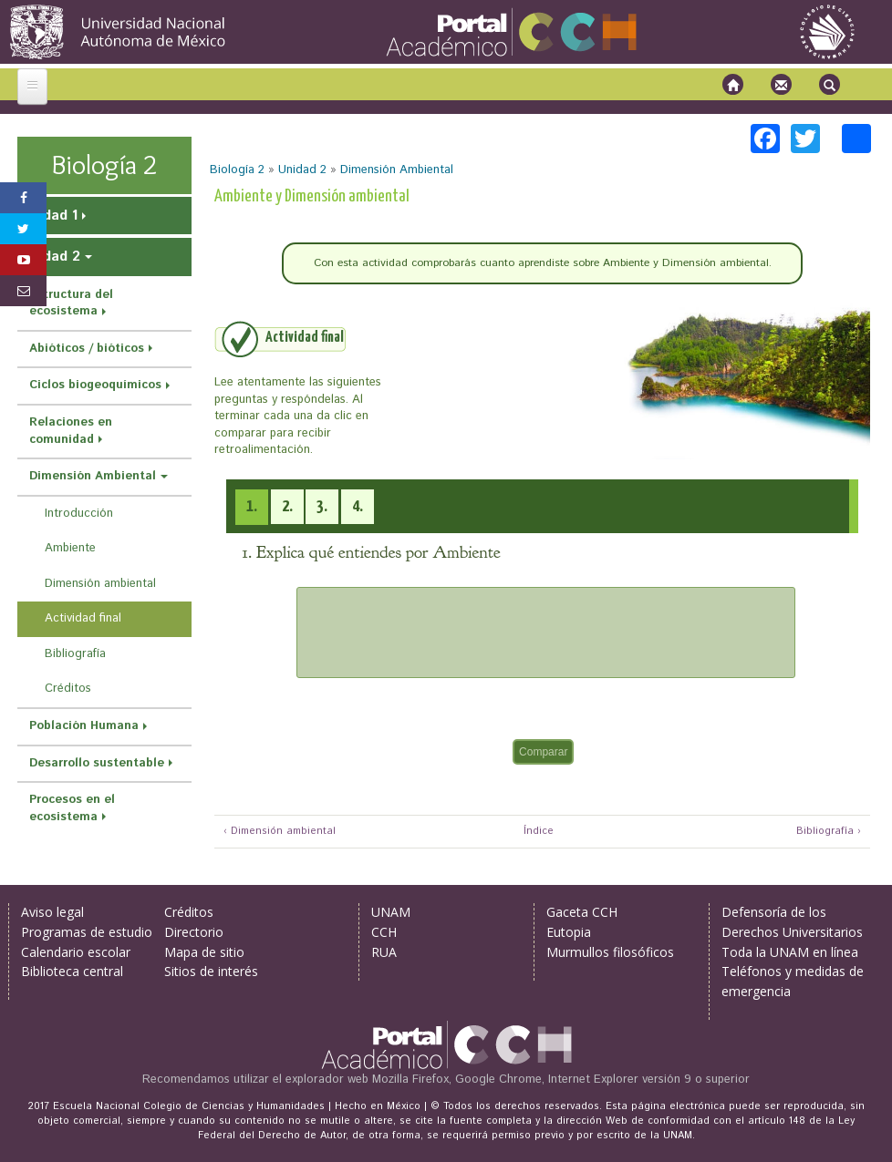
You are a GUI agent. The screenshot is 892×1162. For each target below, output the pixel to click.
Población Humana (84, 726)
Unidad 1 (50, 215)
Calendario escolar (75, 952)
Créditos (68, 688)
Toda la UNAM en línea (789, 952)
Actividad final (83, 618)
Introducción (79, 513)
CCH (384, 932)
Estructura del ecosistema (71, 303)
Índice (536, 831)
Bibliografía (75, 654)
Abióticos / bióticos (86, 348)
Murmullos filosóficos (610, 952)
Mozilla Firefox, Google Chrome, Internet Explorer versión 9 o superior (561, 1079)
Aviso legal (52, 911)
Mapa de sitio (204, 952)
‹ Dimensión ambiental (279, 831)
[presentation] (251, 506)
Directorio (193, 932)
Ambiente (70, 548)
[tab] (251, 507)
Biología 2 (237, 170)
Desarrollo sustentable (96, 763)
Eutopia (568, 932)
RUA (384, 952)
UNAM (390, 911)
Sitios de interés (211, 971)
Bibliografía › (828, 831)
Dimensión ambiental (100, 583)
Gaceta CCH (581, 911)
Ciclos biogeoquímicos (95, 385)
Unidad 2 (302, 170)
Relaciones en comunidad (70, 431)
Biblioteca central (72, 971)
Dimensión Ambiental (396, 170)
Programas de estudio (86, 932)
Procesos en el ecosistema (72, 808)
